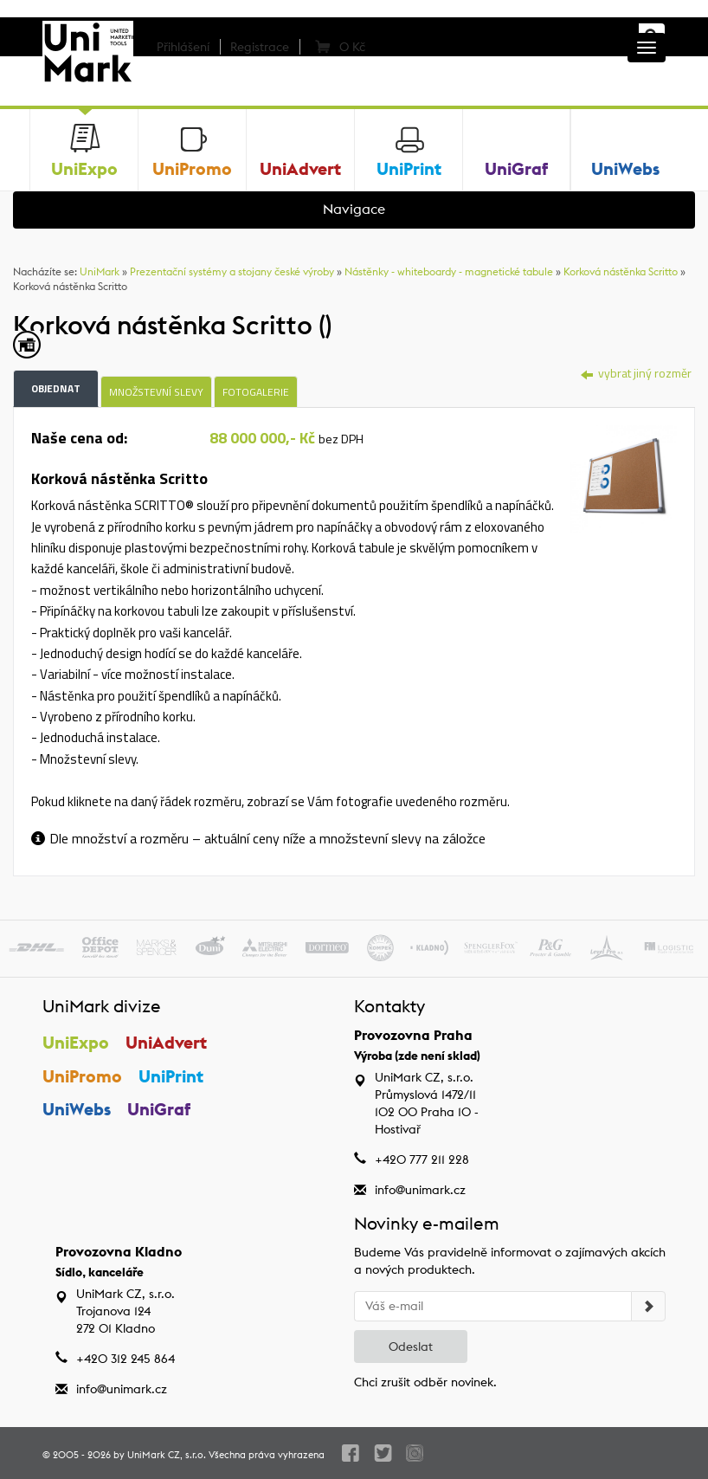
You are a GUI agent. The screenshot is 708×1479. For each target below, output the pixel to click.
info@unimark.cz (420, 1190)
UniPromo (82, 1076)
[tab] (623, 477)
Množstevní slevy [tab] (156, 392)
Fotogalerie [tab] (255, 392)
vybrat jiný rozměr (636, 373)
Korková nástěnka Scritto (620, 271)
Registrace (259, 47)
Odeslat (411, 1346)
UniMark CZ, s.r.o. (166, 1455)
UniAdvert (166, 1042)
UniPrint (170, 1076)
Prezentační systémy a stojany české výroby (232, 271)
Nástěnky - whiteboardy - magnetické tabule (448, 271)
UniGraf (158, 1109)
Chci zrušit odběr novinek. (425, 1382)
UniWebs (76, 1109)
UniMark (99, 271)
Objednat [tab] (55, 388)
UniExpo (75, 1042)
